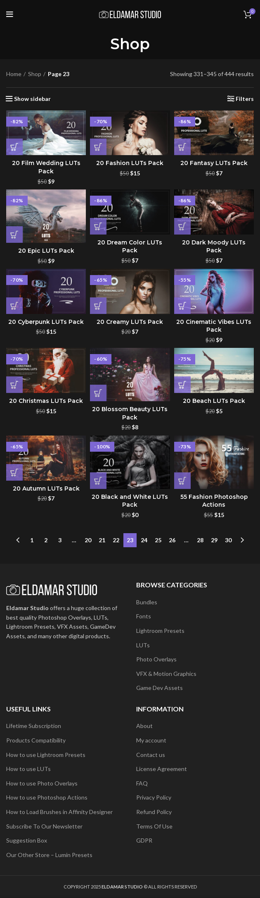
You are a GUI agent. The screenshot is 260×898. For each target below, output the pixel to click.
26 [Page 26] (172, 540)
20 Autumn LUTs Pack (46, 488)
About (144, 725)
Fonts (143, 616)
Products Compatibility (36, 740)
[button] (14, 147)
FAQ (142, 783)
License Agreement (161, 768)
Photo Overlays (156, 659)
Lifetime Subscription (33, 725)
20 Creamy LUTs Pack (130, 322)
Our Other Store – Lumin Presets (49, 854)
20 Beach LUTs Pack (213, 401)
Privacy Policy (153, 797)
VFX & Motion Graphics (166, 673)
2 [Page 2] (45, 540)
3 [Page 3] (59, 540)
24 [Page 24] (144, 540)
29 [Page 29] (214, 540)
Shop (34, 73)
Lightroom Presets (160, 630)
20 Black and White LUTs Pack (129, 501)
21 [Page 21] (102, 540)
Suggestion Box (26, 840)
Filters (245, 99)
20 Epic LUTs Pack (46, 250)
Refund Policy (154, 811)
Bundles (146, 602)
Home (13, 73)
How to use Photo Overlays (42, 783)
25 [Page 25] (158, 540)
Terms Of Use (154, 826)
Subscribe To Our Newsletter (44, 826)
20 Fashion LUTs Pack (130, 163)
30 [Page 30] (228, 540)
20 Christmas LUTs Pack (46, 401)
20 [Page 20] (88, 540)
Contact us (150, 754)
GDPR (144, 840)
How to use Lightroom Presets (45, 754)
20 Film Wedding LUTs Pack (46, 167)
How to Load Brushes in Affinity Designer (59, 811)
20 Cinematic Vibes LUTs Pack (214, 326)
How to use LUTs (28, 768)
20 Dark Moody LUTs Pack (214, 246)
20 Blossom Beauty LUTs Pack (130, 413)
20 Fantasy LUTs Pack (214, 163)
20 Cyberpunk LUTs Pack (46, 322)
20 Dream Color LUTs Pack (129, 246)
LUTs (143, 645)
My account (151, 740)
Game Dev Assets (159, 687)
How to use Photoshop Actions (46, 797)
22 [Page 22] (116, 540)
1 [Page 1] (31, 540)
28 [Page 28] (200, 540)
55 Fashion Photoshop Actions (213, 501)
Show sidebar (32, 99)
